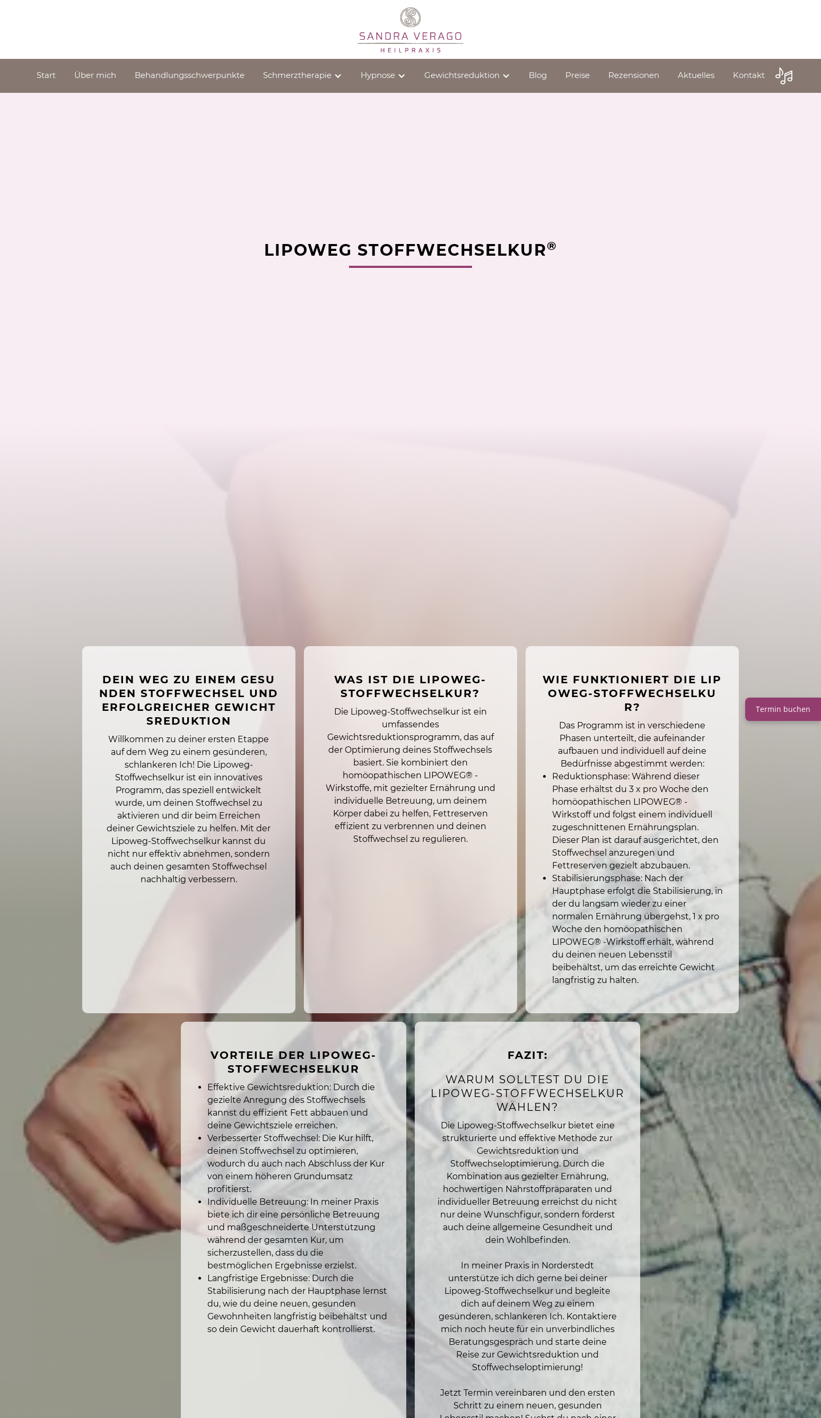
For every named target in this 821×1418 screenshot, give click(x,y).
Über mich (95, 75)
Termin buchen (783, 709)
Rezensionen (633, 75)
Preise (577, 75)
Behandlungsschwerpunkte (189, 75)
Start (46, 75)
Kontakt (749, 75)
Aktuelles (696, 75)
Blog (538, 75)
